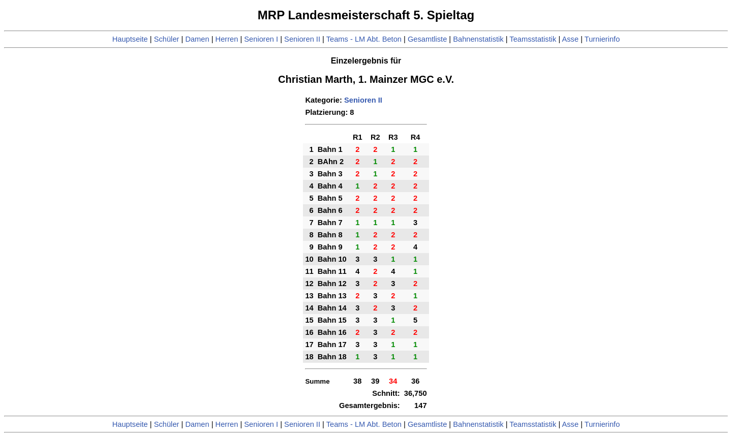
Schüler (166, 39)
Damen (197, 39)
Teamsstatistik (532, 39)
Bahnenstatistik (478, 39)
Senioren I (261, 39)
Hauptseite (130, 39)
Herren (227, 39)
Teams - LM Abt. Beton (364, 39)
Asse (570, 39)
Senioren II (302, 39)
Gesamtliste (427, 39)
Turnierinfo (602, 39)
